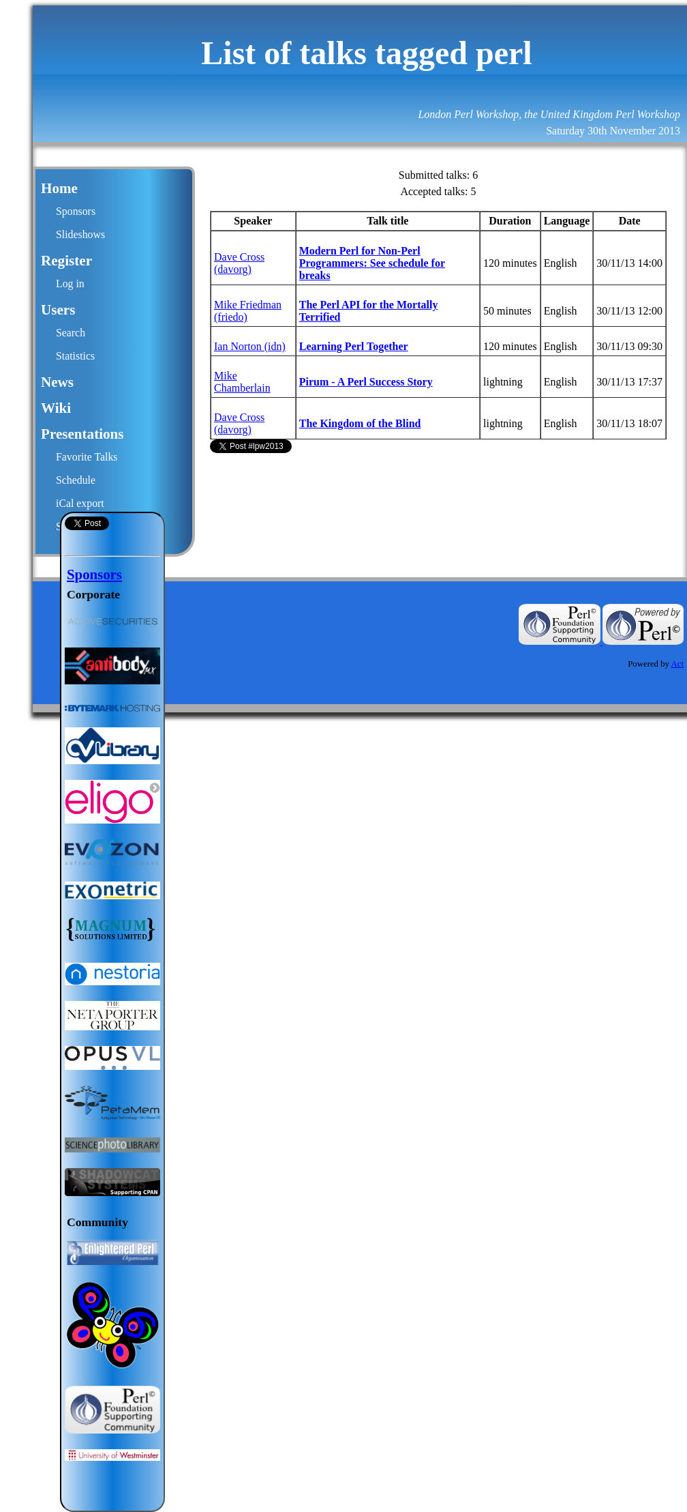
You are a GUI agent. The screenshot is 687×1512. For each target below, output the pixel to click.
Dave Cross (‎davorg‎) (239, 263)
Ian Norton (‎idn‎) (250, 346)
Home (59, 188)
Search (70, 332)
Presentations (82, 434)
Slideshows (80, 234)
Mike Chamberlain (242, 382)
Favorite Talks (86, 457)
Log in (70, 283)
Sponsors (75, 211)
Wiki (56, 408)
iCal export (80, 503)
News (57, 382)
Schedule (75, 480)
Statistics (75, 356)
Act (677, 664)
